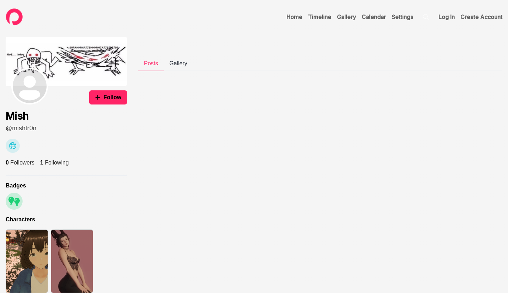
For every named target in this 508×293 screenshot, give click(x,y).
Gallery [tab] (178, 63)
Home (294, 16)
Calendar (374, 16)
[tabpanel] (320, 77)
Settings (402, 16)
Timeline (319, 16)
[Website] (13, 146)
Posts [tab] (151, 63)
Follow (108, 97)
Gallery (346, 16)
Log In (447, 16)
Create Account (481, 16)
